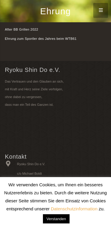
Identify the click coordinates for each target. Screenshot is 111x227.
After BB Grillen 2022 (21, 29)
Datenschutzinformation (74, 208)
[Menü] (100, 10)
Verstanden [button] (56, 219)
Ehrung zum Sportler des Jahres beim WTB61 (41, 38)
